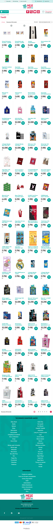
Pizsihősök (14, 460)
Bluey (13, 428)
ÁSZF (27, 480)
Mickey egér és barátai (14, 445)
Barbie (14, 424)
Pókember (14, 462)
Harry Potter (14, 441)
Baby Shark (14, 422)
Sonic (40, 449)
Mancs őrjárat (40, 439)
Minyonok (13, 449)
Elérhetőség (15, 1)
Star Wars (40, 454)
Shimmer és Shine (40, 445)
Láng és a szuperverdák (40, 432)
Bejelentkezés (39, 1)
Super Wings (40, 456)
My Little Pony (14, 454)
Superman (40, 458)
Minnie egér (14, 447)
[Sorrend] (45, 22)
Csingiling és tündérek (14, 434)
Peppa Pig (14, 458)
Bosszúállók (14, 432)
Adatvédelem (27, 483)
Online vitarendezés (27, 487)
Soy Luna (40, 451)
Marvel (40, 441)
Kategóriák (5, 11)
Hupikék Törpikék (40, 428)
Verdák (40, 466)
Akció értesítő (23, 1)
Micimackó (40, 443)
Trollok (40, 464)
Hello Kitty (40, 422)
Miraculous (14, 451)
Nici (14, 456)
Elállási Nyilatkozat (27, 485)
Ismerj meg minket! (27, 478)
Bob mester (14, 430)
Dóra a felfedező (13, 436)
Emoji (13, 439)
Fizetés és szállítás (27, 474)
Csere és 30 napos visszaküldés (27, 476)
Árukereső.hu (26, 525)
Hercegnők (40, 424)
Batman (14, 426)
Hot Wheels (40, 426)
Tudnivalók (8, 1)
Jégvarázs (40, 430)
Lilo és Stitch (40, 436)
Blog (27, 491)
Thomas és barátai (40, 462)
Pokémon (13, 464)
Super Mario (40, 460)
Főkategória (3, 14)
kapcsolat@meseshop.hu (27, 504)
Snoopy (40, 447)
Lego (40, 434)
